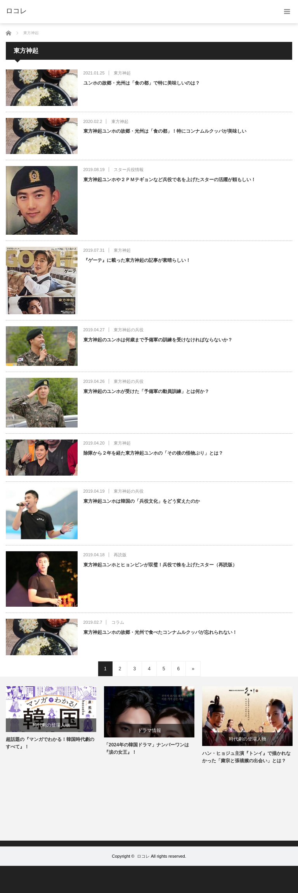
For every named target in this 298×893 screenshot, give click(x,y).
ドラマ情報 (149, 730)
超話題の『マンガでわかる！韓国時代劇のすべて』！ (50, 743)
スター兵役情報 (129, 169)
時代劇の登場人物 (51, 725)
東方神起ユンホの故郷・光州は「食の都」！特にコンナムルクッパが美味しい (164, 131)
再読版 (120, 554)
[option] (51, 718)
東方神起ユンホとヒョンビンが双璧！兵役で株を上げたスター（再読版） (160, 565)
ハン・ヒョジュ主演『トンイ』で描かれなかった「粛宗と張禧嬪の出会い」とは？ (246, 757)
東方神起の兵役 (129, 329)
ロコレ (143, 856)
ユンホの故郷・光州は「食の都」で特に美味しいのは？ (141, 83)
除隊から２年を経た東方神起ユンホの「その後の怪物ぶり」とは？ (153, 453)
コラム (117, 622)
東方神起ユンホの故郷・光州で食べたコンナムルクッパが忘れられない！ (160, 632)
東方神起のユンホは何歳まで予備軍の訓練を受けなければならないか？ (157, 340)
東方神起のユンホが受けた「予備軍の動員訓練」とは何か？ (146, 391)
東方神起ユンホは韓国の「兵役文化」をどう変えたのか (141, 501)
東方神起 (122, 73)
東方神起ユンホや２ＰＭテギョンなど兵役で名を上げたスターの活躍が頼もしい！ (169, 179)
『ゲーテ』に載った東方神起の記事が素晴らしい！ (137, 260)
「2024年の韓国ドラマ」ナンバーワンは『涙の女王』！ (146, 748)
